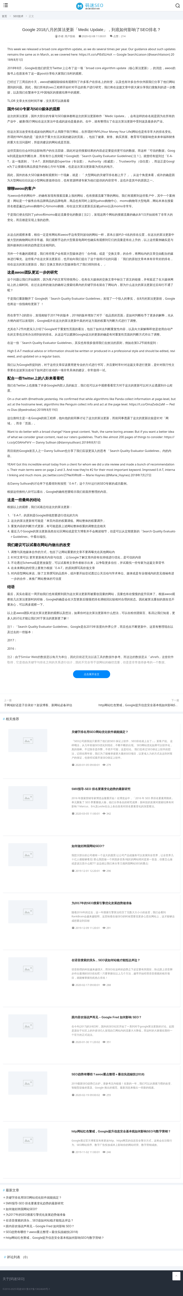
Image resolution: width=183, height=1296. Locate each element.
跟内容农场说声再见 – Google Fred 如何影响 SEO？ (107, 1017)
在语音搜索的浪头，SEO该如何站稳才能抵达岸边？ (106, 960)
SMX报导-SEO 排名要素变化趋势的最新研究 (101, 789)
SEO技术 (18, 16)
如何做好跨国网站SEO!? (88, 846)
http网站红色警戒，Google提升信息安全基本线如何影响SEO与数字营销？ (121, 1131)
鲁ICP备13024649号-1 (38, 1289)
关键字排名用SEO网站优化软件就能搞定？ (100, 732)
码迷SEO (21, 1289)
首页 (4, 16)
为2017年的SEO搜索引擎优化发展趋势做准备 (102, 903)
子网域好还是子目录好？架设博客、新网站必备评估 (38, 705)
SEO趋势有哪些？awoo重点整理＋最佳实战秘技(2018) (108, 1074)
